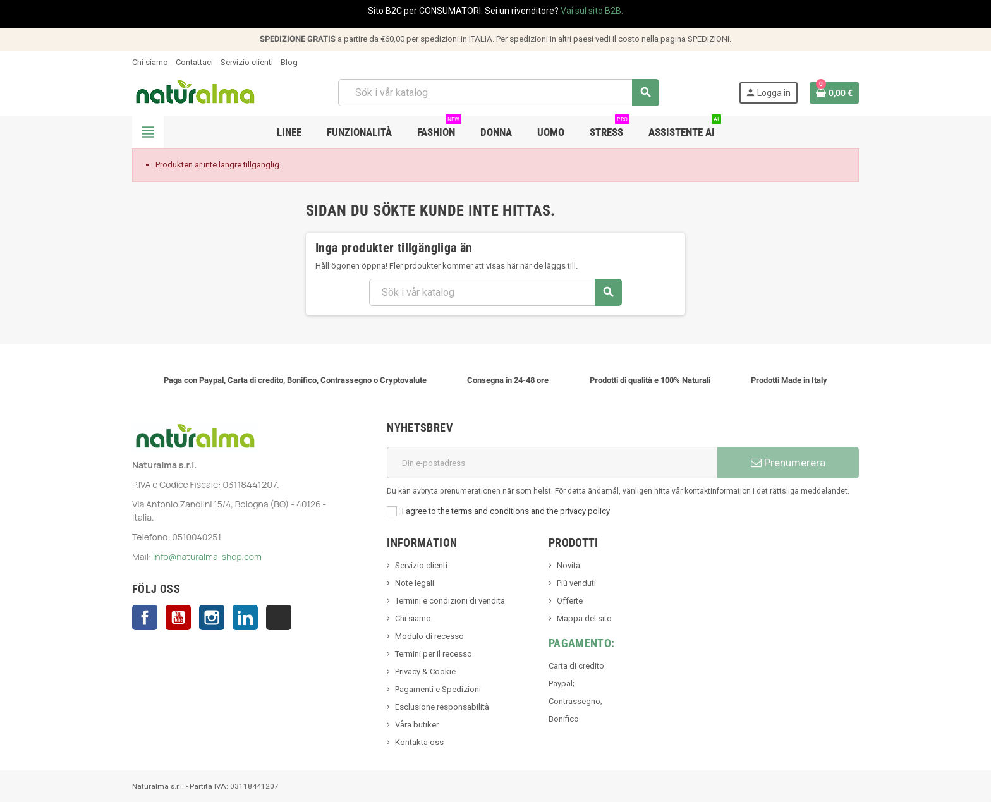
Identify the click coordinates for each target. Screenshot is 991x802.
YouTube (178, 617)
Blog (289, 62)
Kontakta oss (419, 742)
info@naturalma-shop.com (207, 556)
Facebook (144, 617)
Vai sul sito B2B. (592, 11)
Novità (568, 565)
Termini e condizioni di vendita (450, 600)
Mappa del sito (584, 618)
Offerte (570, 600)
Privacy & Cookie (425, 671)
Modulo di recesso (429, 636)
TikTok (278, 617)
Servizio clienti (247, 62)
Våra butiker (417, 724)
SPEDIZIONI (708, 39)
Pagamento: (582, 643)
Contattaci (194, 62)
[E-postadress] (552, 462)
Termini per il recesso (433, 654)
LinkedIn (245, 617)
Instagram (211, 617)
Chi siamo (150, 62)
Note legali (414, 583)
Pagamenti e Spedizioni (438, 689)
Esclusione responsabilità (442, 707)
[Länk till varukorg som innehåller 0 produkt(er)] (834, 93)
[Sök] (498, 92)
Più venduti (576, 583)
